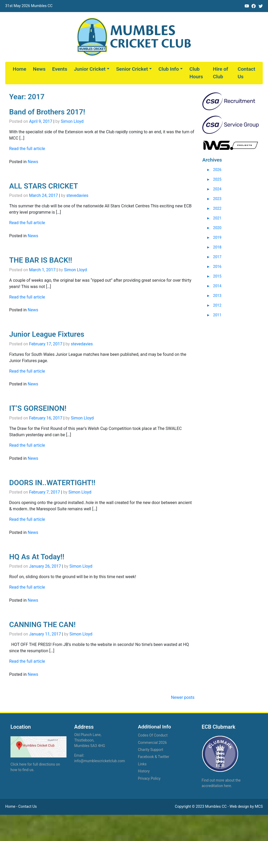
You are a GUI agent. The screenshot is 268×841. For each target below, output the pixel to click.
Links (142, 764)
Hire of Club (220, 73)
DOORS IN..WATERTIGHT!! (52, 482)
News (39, 69)
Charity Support (150, 750)
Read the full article (27, 148)
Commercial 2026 (152, 742)
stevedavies (77, 195)
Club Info (169, 69)
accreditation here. (217, 786)
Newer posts (182, 697)
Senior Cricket (132, 69)
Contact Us (246, 73)
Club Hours (196, 73)
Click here (18, 764)
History (144, 771)
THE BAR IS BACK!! (40, 260)
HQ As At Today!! (36, 556)
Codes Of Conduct (153, 735)
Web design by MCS (246, 806)
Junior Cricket (89, 69)
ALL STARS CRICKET (43, 186)
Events (59, 69)
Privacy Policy (149, 778)
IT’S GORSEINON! (37, 408)
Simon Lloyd (72, 121)
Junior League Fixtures (46, 334)
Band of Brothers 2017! (47, 112)
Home (19, 69)
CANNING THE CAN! (42, 624)
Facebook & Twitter (153, 757)
